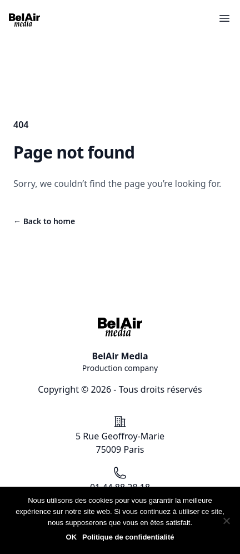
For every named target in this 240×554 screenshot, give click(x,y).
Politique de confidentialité (128, 537)
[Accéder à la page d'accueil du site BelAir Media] (24, 20)
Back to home (44, 221)
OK (71, 537)
